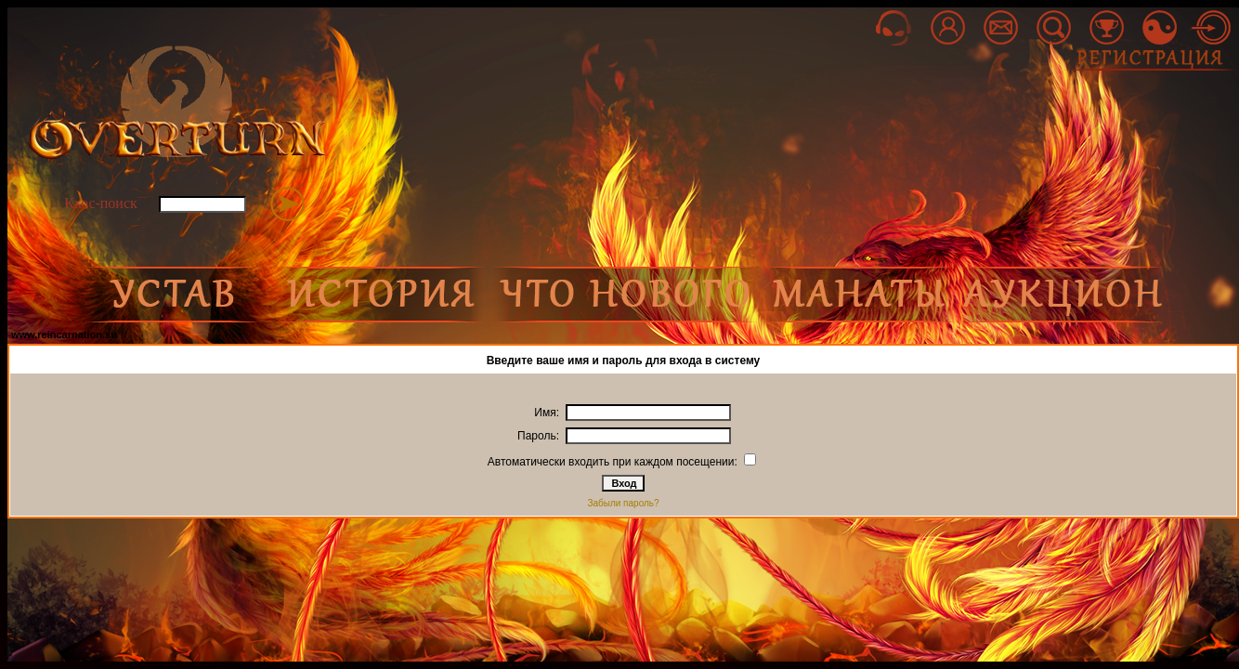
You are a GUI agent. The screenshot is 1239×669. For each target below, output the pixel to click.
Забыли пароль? (623, 503)
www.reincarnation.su (64, 334)
